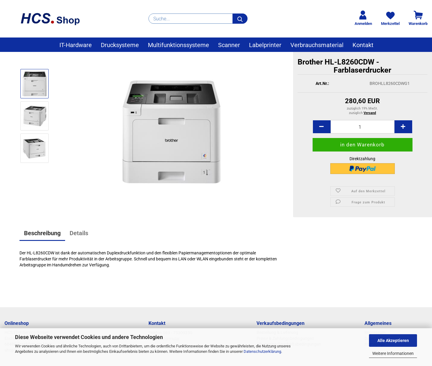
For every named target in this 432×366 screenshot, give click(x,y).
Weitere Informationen (393, 353)
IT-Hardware (75, 45)
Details (79, 233)
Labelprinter (265, 45)
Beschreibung (42, 233)
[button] (322, 130)
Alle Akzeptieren (393, 340)
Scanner (229, 45)
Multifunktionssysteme (178, 45)
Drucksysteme (120, 45)
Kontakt (363, 45)
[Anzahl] (362, 130)
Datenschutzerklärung (262, 351)
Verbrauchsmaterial (317, 45)
